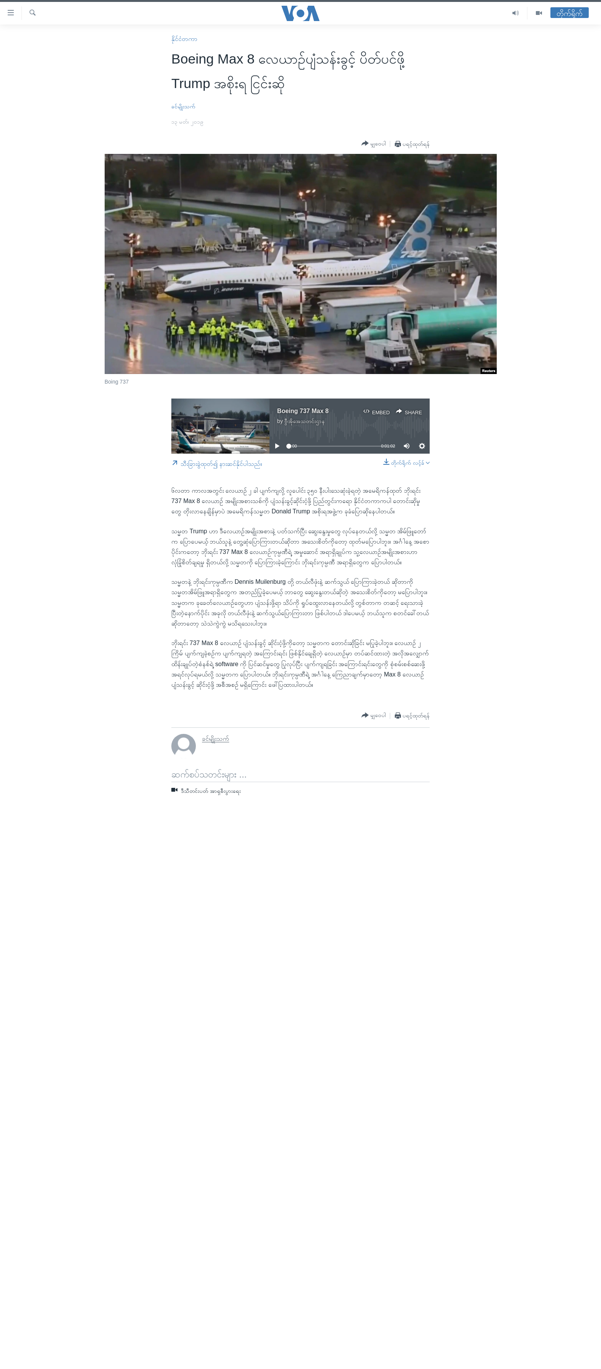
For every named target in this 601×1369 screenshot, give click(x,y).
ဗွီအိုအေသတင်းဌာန (304, 421)
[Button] (373, 143)
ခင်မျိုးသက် (183, 106)
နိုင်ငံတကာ (184, 39)
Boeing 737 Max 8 (302, 411)
